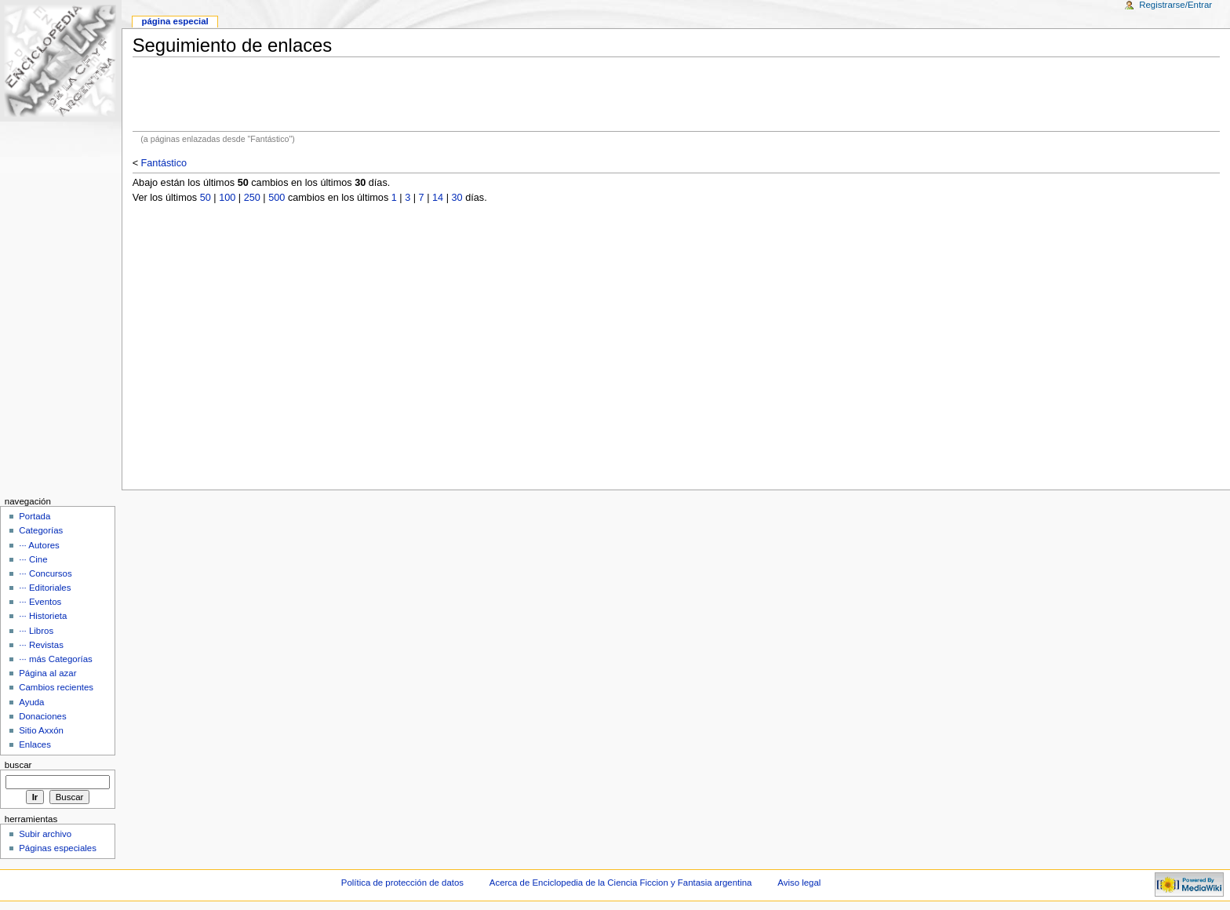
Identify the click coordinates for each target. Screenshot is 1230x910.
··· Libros (36, 630)
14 (437, 197)
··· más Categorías (56, 659)
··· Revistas (41, 645)
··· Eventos (40, 601)
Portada (34, 516)
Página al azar (47, 673)
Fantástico (164, 163)
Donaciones (43, 716)
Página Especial (174, 21)
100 (227, 197)
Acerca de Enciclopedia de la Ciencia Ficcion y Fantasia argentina (620, 882)
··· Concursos (45, 573)
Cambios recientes (56, 687)
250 (252, 197)
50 (205, 197)
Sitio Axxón (41, 730)
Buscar (18, 765)
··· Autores (39, 545)
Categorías (41, 530)
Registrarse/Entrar (1175, 4)
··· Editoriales (45, 587)
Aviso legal (799, 882)
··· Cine (33, 559)
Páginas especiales (57, 848)
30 (457, 197)
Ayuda (31, 702)
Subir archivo (45, 834)
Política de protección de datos (402, 882)
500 (276, 197)
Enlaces (35, 744)
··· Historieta (43, 616)
